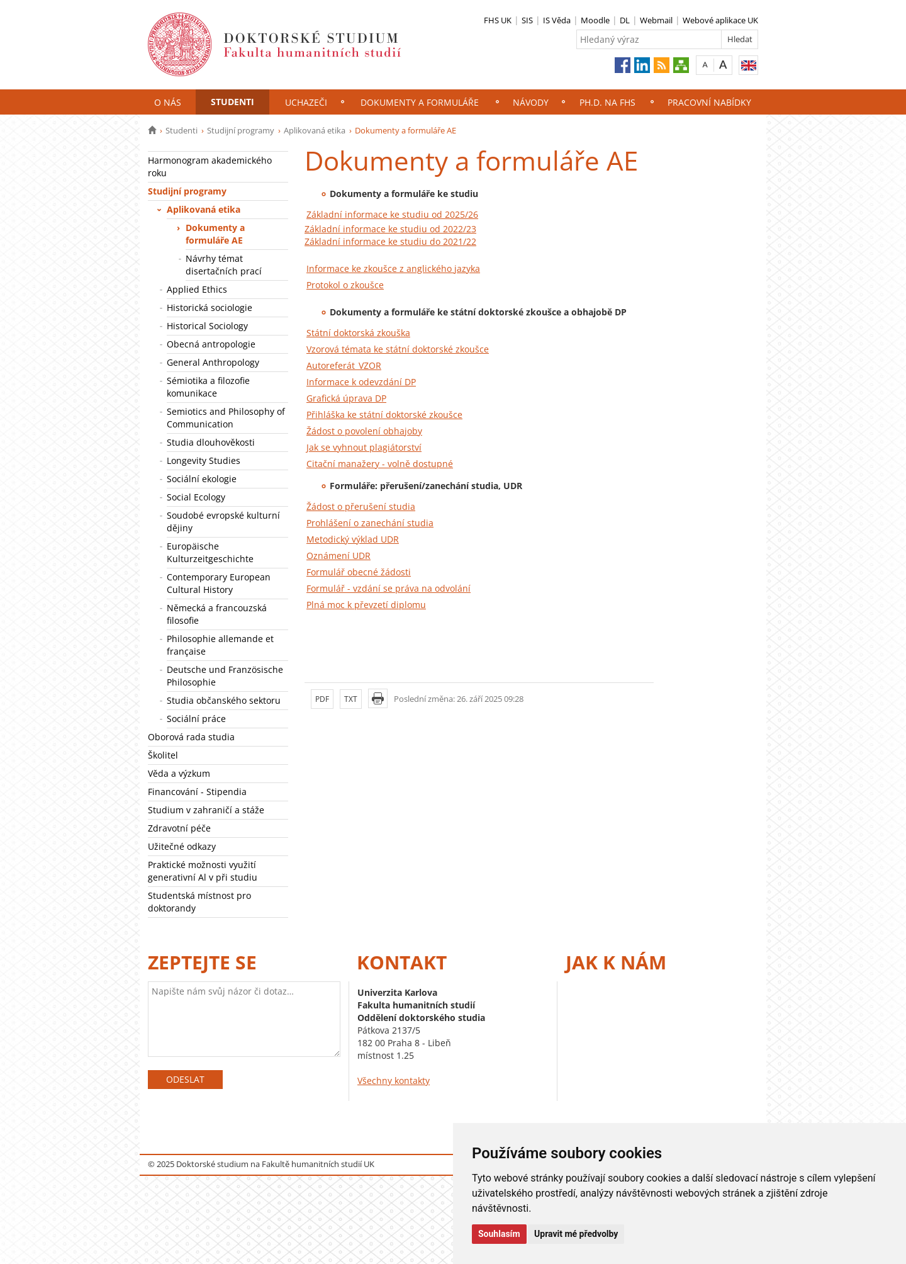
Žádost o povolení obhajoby (364, 431)
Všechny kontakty (393, 1080)
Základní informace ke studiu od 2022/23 (390, 229)
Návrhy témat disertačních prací (224, 264)
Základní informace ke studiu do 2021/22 (390, 241)
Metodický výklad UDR (352, 539)
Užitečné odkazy (182, 846)
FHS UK (498, 20)
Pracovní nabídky (709, 102)
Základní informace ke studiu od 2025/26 (392, 214)
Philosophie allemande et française (220, 645)
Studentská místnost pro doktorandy (199, 901)
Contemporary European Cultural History (219, 583)
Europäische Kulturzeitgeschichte (210, 552)
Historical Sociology (207, 326)
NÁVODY (531, 102)
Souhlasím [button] (499, 1234)
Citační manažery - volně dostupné (379, 464)
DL (625, 20)
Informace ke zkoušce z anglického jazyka (393, 268)
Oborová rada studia (191, 737)
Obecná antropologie (211, 344)
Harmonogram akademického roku (210, 166)
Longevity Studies (203, 460)
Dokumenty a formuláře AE (215, 234)
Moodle (595, 20)
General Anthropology (213, 362)
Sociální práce (196, 719)
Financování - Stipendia (197, 792)
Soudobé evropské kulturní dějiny (223, 521)
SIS (527, 20)
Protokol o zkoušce (345, 285)
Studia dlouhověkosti (212, 442)
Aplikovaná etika (314, 130)
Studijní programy (240, 130)
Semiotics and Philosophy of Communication (226, 417)
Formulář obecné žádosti (358, 572)
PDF (322, 699)
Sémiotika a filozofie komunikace (208, 387)
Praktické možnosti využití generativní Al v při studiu (202, 871)
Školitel (163, 755)
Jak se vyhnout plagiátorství (364, 447)
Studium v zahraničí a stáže (206, 810)
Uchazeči (306, 102)
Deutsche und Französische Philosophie (225, 675)
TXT (350, 699)
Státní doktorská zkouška (358, 333)
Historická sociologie (209, 307)
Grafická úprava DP (346, 398)
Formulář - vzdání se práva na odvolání (388, 588)
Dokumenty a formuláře (420, 102)
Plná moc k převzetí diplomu (366, 605)
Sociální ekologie (202, 479)
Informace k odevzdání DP (361, 382)
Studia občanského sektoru (224, 700)
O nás (167, 102)
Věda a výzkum (179, 773)
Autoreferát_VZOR (343, 365)
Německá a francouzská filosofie (217, 614)
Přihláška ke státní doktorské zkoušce (384, 414)
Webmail (656, 20)
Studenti (232, 102)
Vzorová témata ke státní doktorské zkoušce (397, 349)
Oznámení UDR (338, 555)
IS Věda (557, 20)
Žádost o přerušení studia (360, 506)
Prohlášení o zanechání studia (369, 523)
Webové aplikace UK (720, 20)
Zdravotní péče (179, 828)
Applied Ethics (197, 289)
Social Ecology (196, 497)
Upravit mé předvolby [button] (576, 1234)
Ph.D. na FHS (607, 102)
